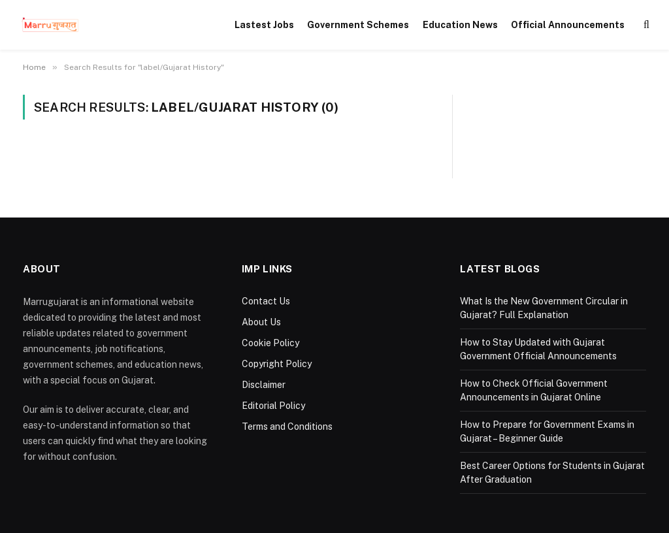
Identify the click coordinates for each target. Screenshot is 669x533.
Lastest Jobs (264, 25)
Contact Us (266, 301)
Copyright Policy (277, 364)
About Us (261, 322)
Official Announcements (568, 25)
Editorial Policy (273, 405)
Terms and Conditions (287, 426)
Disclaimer (264, 385)
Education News (460, 25)
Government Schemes (358, 25)
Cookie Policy (270, 343)
